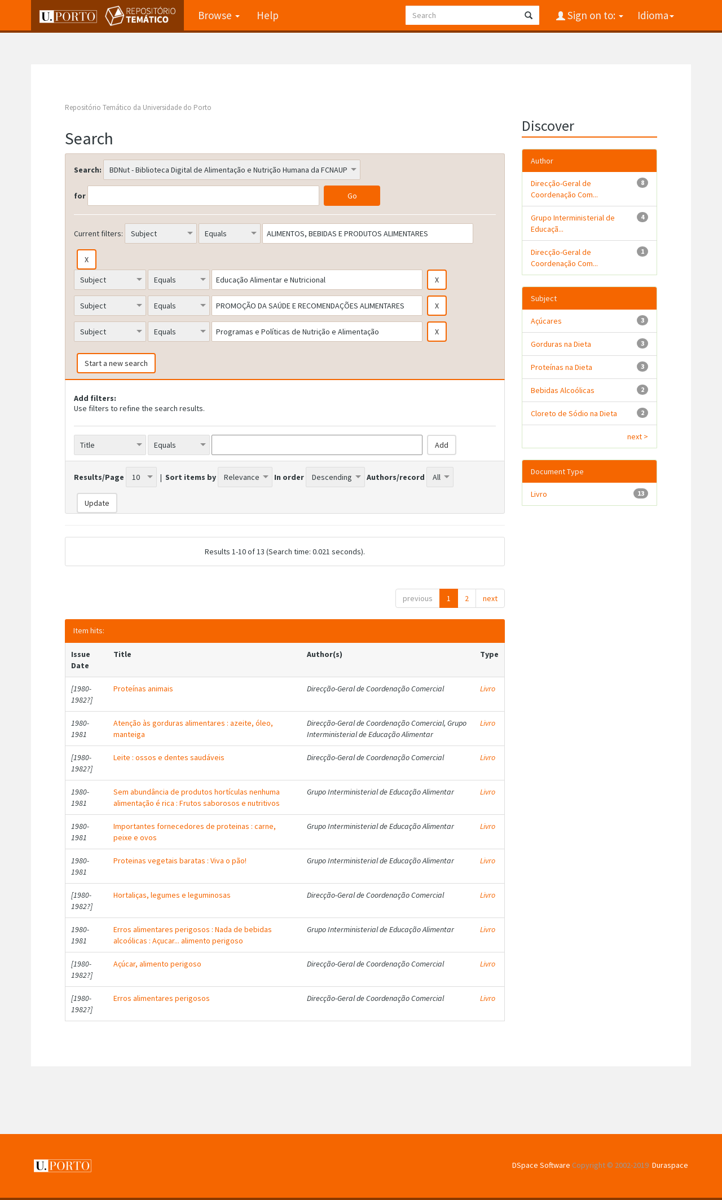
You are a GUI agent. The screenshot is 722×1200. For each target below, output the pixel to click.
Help (268, 15)
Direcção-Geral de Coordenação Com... (564, 189)
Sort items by (190, 477)
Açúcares (546, 321)
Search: (88, 170)
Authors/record (396, 477)
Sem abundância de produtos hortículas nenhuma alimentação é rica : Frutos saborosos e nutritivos (196, 797)
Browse (219, 15)
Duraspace (670, 1165)
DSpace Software (541, 1165)
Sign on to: (594, 15)
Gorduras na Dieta (561, 344)
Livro (487, 688)
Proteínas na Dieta (561, 367)
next (490, 598)
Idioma (655, 15)
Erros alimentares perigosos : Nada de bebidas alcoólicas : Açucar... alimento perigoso (192, 935)
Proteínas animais (143, 688)
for (80, 196)
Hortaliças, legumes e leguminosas (172, 895)
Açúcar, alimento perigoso (157, 964)
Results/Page (99, 477)
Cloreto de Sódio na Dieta (574, 413)
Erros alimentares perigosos (161, 998)
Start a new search (116, 363)
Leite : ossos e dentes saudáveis (168, 757)
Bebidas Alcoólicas (563, 390)
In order (289, 477)
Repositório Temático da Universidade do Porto (138, 107)
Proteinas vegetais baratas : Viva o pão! (179, 860)
